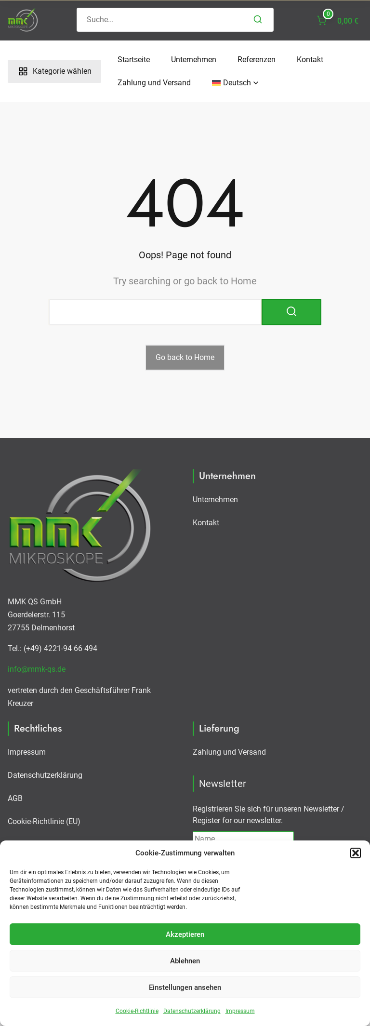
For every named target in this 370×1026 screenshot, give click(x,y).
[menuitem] (231, 82)
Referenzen (257, 59)
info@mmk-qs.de (37, 669)
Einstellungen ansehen (185, 987)
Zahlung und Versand (154, 82)
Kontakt (310, 59)
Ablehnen (185, 961)
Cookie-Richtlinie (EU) (44, 821)
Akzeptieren (185, 934)
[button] (355, 853)
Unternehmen (193, 59)
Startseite (134, 59)
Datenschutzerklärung (192, 1011)
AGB (15, 798)
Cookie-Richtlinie (137, 1011)
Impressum (240, 1011)
